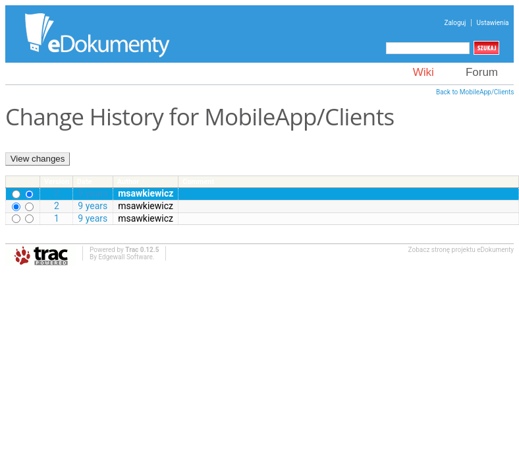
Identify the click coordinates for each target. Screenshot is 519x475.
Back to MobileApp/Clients (475, 92)
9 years (93, 193)
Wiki (423, 72)
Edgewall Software (125, 257)
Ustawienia (493, 22)
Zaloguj (455, 22)
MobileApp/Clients (299, 116)
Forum (482, 72)
